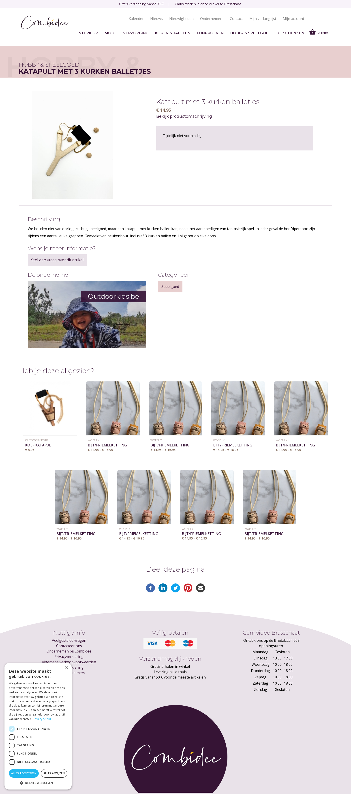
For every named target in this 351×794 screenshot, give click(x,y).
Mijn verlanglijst (262, 18)
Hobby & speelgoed (250, 33)
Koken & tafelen (172, 33)
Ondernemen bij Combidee (69, 651)
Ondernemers (211, 18)
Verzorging (135, 33)
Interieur (87, 33)
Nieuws (156, 18)
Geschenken (291, 33)
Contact (236, 18)
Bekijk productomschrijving (184, 116)
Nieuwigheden (181, 18)
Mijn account (293, 18)
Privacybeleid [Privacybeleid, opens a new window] (42, 719)
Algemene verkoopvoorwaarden (69, 661)
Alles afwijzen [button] (54, 773)
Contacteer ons (69, 645)
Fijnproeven (210, 33)
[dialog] (38, 726)
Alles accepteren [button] (23, 773)
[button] (38, 783)
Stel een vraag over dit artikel (57, 260)
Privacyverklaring (68, 656)
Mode (111, 33)
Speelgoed (170, 286)
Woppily (93, 440)
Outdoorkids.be (36, 440)
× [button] (66, 668)
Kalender (136, 18)
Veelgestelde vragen (69, 640)
